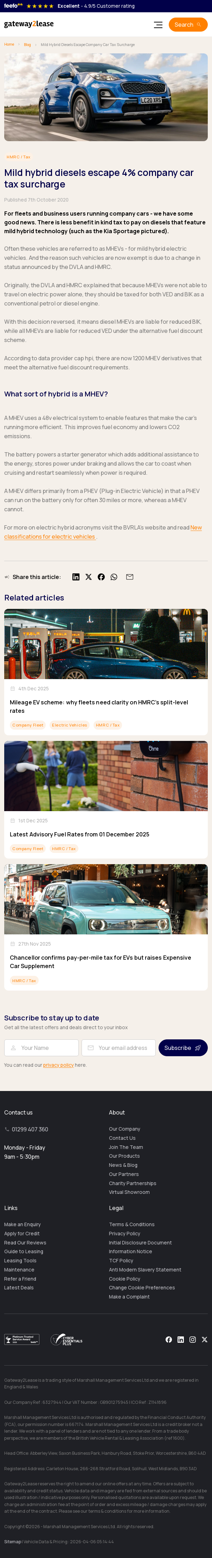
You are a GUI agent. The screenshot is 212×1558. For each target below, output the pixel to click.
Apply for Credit (22, 1233)
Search (184, 24)
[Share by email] (128, 576)
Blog (27, 44)
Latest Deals (19, 1287)
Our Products (124, 1156)
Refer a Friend (20, 1279)
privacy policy (58, 1065)
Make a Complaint (129, 1297)
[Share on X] (88, 576)
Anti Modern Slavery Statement (145, 1270)
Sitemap (12, 1542)
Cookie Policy (124, 1279)
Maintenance (19, 1270)
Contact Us (122, 1138)
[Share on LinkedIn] (75, 576)
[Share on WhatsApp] (113, 576)
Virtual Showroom (129, 1192)
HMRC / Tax (19, 156)
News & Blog (123, 1165)
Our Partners (124, 1174)
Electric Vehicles (69, 725)
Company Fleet (27, 725)
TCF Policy (121, 1260)
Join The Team (126, 1147)
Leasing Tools (20, 1260)
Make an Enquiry (22, 1224)
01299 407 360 (30, 1129)
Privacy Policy (124, 1233)
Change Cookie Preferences (142, 1287)
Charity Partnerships (132, 1183)
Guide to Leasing (23, 1251)
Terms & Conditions (132, 1224)
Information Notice (130, 1251)
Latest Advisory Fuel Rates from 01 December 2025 (79, 834)
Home (9, 44)
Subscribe (178, 1048)
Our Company (124, 1129)
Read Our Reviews (25, 1243)
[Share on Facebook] (101, 576)
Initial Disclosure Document (140, 1243)
